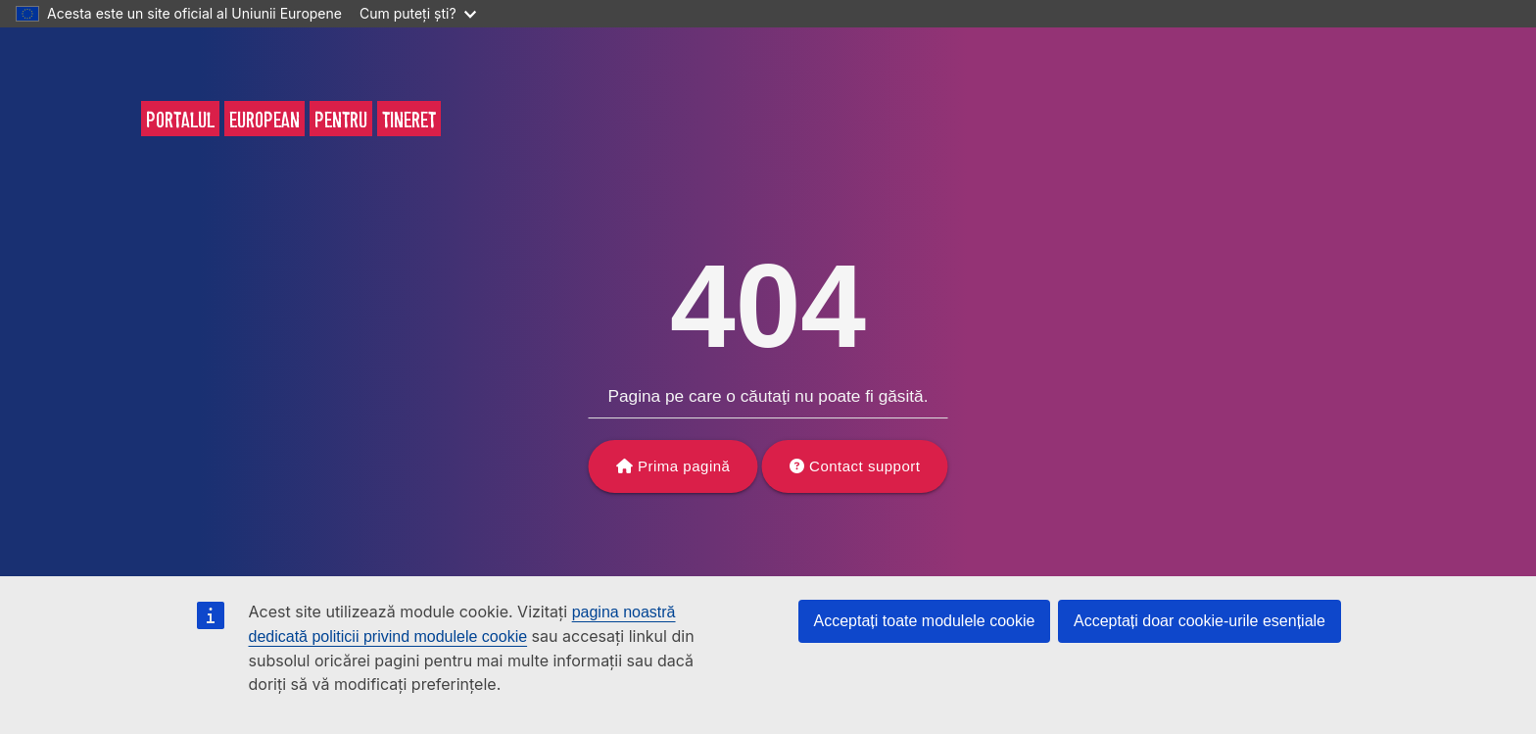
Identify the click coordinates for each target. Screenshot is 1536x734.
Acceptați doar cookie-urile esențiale (1199, 620)
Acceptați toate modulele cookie (924, 620)
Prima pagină (684, 466)
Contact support (864, 466)
